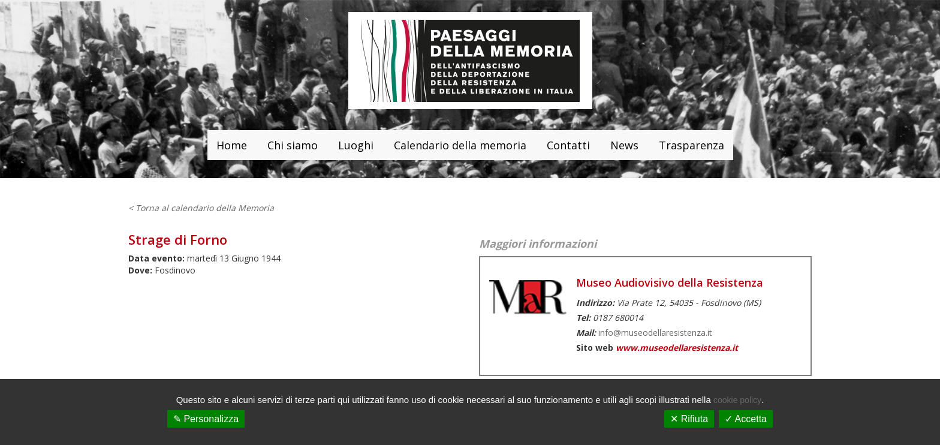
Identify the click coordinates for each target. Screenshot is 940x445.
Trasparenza (691, 145)
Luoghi (355, 145)
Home (231, 145)
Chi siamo (292, 145)
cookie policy (737, 400)
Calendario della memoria (460, 145)
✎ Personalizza (206, 419)
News (624, 145)
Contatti (568, 145)
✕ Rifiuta (689, 419)
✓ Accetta (746, 419)
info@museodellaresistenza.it (655, 332)
